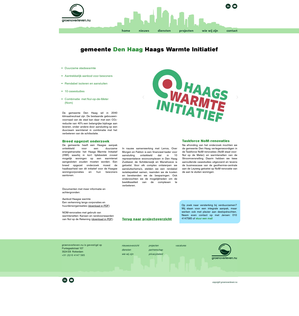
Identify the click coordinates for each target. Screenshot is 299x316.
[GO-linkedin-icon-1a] (228, 6)
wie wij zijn (127, 254)
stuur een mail (204, 218)
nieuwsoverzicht (130, 245)
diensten (126, 249)
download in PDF (99, 205)
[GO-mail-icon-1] (234, 6)
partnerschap (156, 249)
